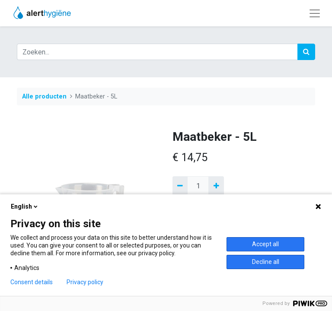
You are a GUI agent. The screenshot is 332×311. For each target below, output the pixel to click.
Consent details (31, 282)
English (25, 206)
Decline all (265, 261)
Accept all (265, 244)
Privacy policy (85, 282)
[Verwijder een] (180, 186)
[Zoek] (306, 52)
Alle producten (44, 96)
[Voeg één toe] (215, 186)
